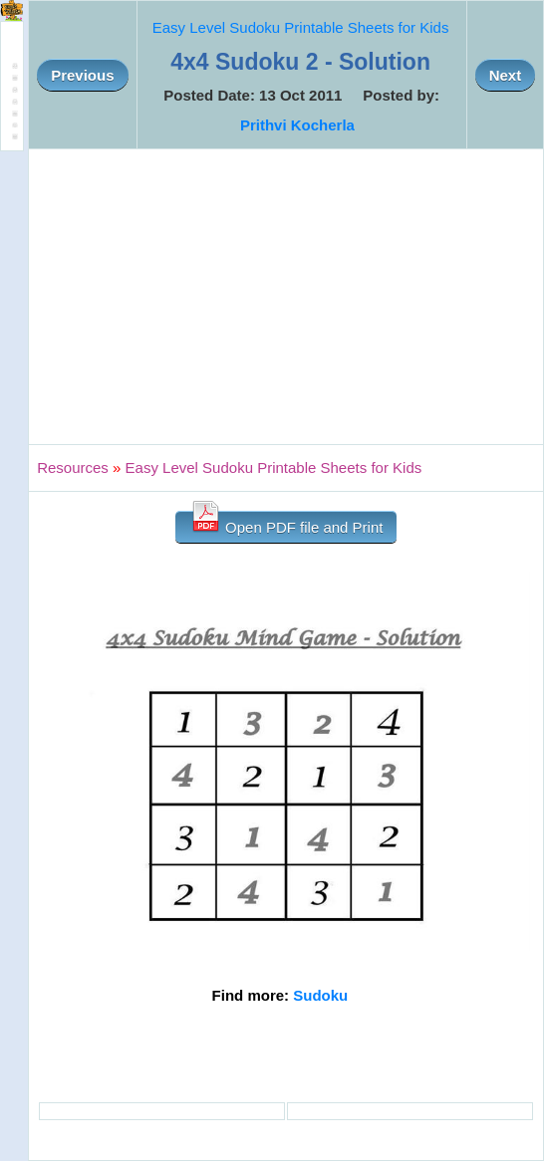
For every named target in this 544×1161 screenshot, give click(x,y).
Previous (82, 75)
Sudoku (320, 995)
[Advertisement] (286, 296)
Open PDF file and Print (286, 523)
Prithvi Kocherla (297, 124)
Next (505, 75)
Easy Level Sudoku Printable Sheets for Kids (300, 27)
